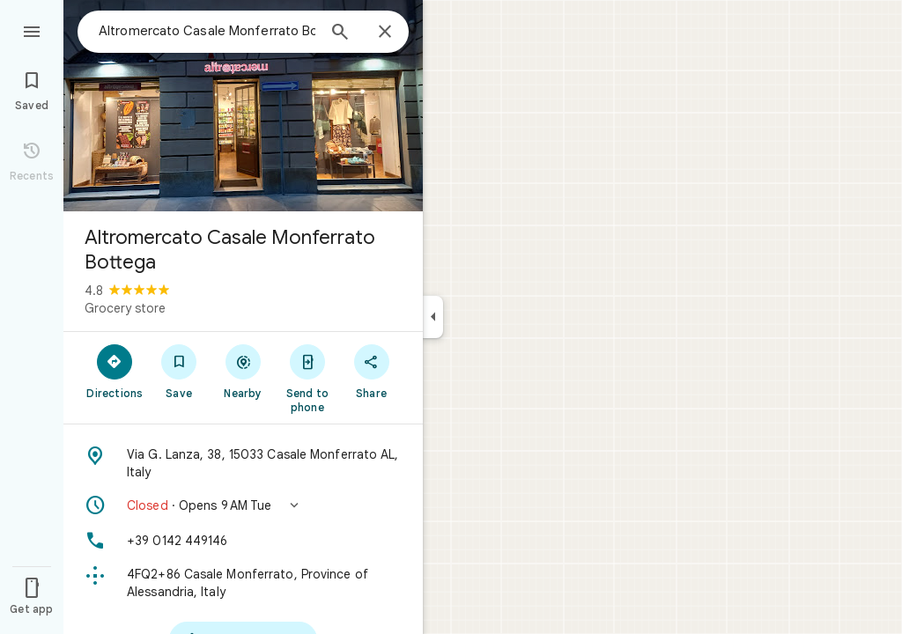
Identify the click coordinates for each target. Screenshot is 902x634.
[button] (243, 505)
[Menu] (31, 30)
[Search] (340, 33)
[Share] (371, 371)
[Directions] (115, 371)
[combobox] (207, 30)
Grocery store (125, 308)
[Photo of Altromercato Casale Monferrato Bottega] (243, 105)
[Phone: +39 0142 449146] (243, 540)
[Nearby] (243, 371)
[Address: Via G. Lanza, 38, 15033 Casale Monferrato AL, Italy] (243, 463)
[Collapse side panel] (433, 317)
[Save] (179, 371)
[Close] (385, 33)
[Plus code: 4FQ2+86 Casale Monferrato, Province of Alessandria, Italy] (243, 583)
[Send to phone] (307, 378)
